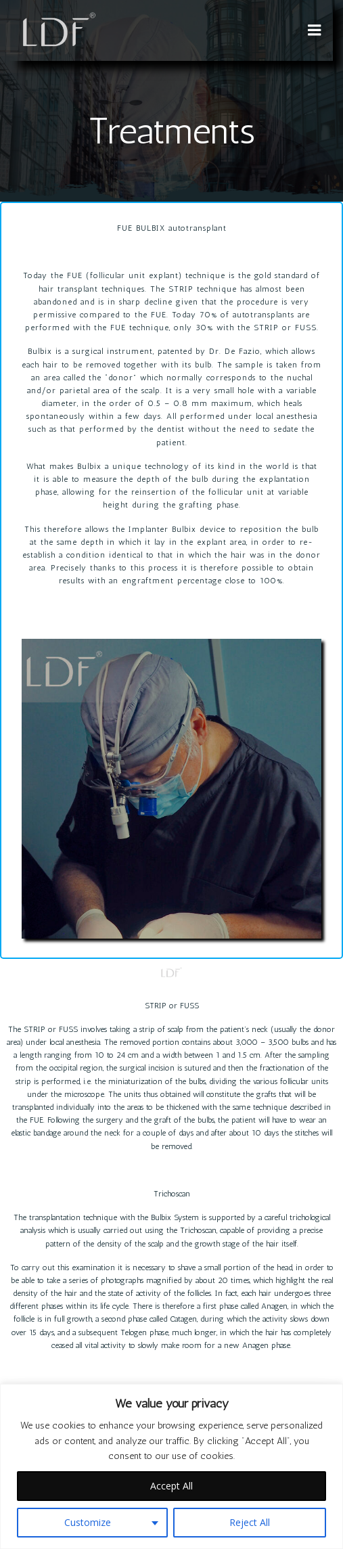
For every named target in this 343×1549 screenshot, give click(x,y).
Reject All (249, 1522)
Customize (87, 1522)
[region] (171, 1466)
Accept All (171, 1485)
